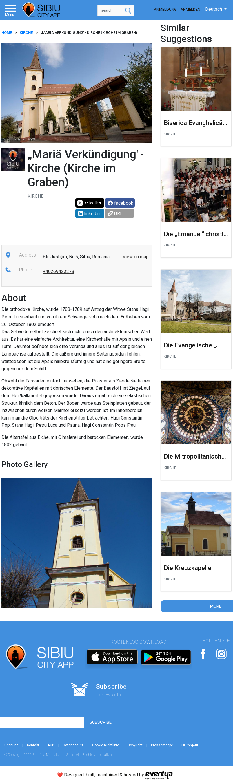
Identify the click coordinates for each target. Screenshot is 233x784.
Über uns (11, 745)
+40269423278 (58, 271)
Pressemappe (162, 745)
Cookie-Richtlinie (105, 745)
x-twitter (89, 203)
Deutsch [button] (214, 9)
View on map (136, 256)
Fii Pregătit (189, 745)
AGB (51, 745)
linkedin (89, 213)
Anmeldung (165, 9)
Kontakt (33, 745)
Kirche (26, 32)
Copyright (135, 745)
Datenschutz (73, 745)
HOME (6, 32)
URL (115, 213)
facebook (120, 203)
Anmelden (190, 9)
